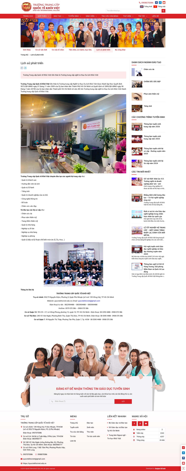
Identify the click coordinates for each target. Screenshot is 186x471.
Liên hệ (73, 441)
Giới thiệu (27, 50)
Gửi (123, 401)
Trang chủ (24, 55)
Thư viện (90, 432)
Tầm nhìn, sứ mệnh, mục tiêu (80, 50)
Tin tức (73, 436)
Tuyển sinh (74, 427)
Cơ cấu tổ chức (58, 50)
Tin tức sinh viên (93, 436)
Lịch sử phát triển (103, 50)
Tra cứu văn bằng (77, 432)
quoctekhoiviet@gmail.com (89, 301)
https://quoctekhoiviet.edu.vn (34, 463)
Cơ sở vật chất (41, 50)
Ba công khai (120, 50)
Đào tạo (90, 423)
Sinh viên (90, 427)
